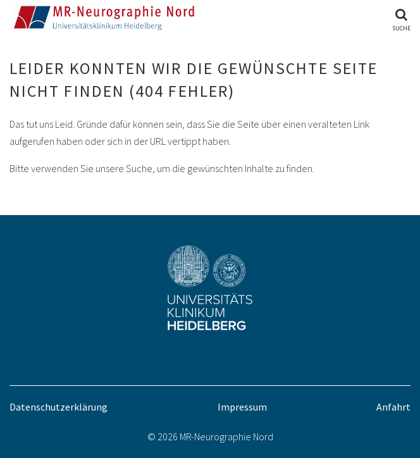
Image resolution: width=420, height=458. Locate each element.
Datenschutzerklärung (58, 406)
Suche (401, 28)
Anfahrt (393, 406)
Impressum (242, 406)
